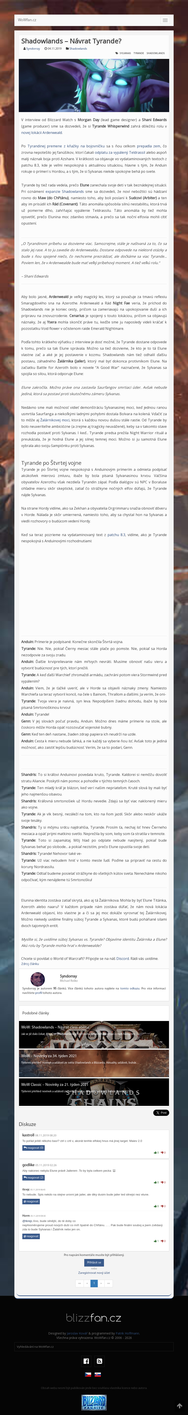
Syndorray (33, 49)
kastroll (28, 1135)
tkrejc (26, 1189)
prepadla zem (148, 146)
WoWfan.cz (27, 20)
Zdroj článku (30, 964)
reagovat (31, 1201)
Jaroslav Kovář (77, 1333)
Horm (26, 1216)
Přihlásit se (94, 1262)
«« (79, 1283)
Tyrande (139, 53)
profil (38, 993)
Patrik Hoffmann (127, 1333)
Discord (122, 958)
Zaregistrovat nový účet (94, 1273)
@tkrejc (27, 1221)
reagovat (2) (33, 1177)
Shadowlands (78, 49)
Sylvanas (125, 53)
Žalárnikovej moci (54, 420)
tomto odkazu (130, 988)
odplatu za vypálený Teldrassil (120, 152)
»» (108, 1283)
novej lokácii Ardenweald (41, 132)
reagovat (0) (33, 1148)
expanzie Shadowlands (65, 191)
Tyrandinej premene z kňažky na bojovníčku (66, 146)
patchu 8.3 (116, 534)
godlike (28, 1165)
